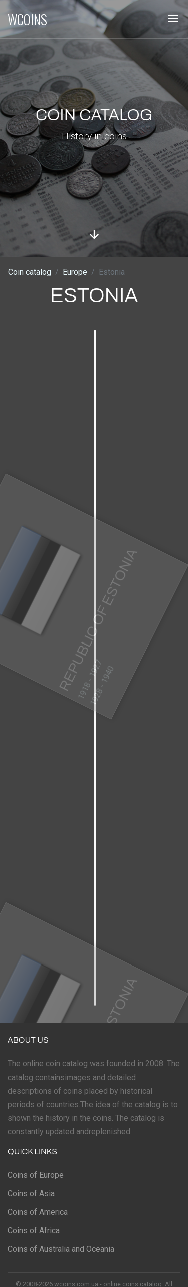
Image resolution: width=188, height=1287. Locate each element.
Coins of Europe (36, 1175)
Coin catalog (29, 272)
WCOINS (27, 19)
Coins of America (38, 1212)
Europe (75, 272)
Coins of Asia (31, 1193)
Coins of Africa (34, 1230)
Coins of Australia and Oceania (61, 1249)
